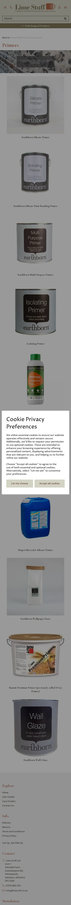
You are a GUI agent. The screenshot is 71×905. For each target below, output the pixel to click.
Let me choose (19, 483)
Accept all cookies (49, 483)
